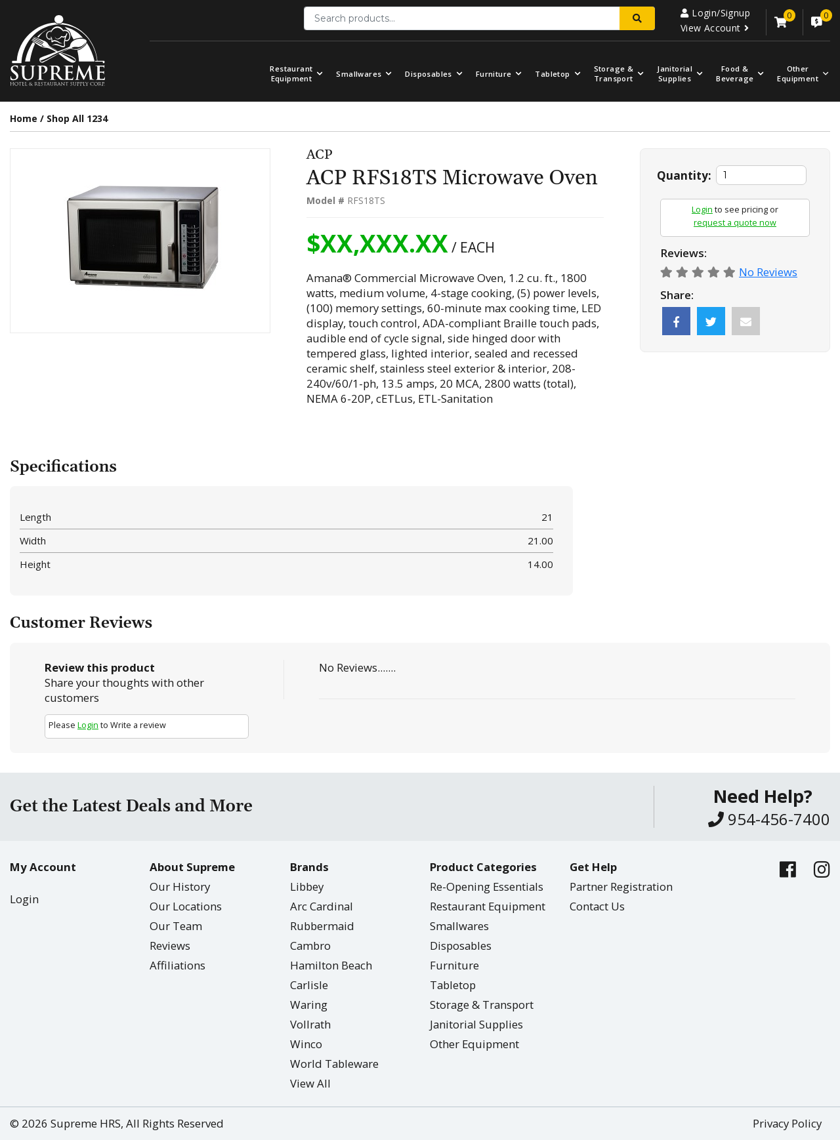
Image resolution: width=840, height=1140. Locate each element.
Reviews (170, 945)
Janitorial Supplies (674, 73)
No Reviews (768, 271)
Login (702, 209)
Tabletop (552, 74)
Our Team (176, 925)
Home (23, 118)
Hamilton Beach (331, 965)
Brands (309, 866)
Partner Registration (621, 886)
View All (310, 1083)
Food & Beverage (734, 73)
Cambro (310, 945)
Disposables (428, 74)
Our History (180, 886)
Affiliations (177, 965)
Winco (306, 1043)
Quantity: (684, 175)
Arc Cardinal (321, 906)
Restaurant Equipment (291, 73)
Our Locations (186, 906)
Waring (308, 1004)
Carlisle (309, 984)
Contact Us (597, 906)
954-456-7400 (769, 819)
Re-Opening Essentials (486, 886)
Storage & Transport (614, 73)
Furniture (494, 74)
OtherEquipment (797, 73)
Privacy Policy (787, 1123)
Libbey (307, 886)
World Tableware (334, 1063)
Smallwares (358, 74)
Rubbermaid (322, 925)
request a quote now (735, 222)
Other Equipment (474, 1043)
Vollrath (310, 1024)
